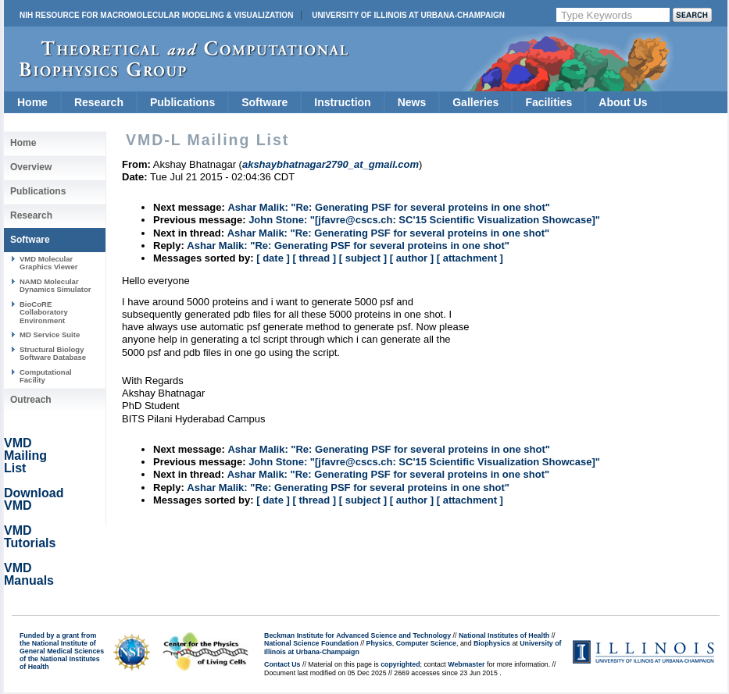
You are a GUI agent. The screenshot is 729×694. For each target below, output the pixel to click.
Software (264, 102)
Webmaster (466, 664)
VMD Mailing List (25, 455)
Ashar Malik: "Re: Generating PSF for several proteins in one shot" (388, 207)
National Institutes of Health (504, 635)
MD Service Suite (50, 334)
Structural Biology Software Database (53, 353)
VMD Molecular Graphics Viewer (48, 262)
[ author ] (412, 258)
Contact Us (282, 664)
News (412, 102)
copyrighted (400, 664)
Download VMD (33, 499)
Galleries (475, 102)
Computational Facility (46, 376)
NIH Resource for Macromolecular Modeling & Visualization (156, 15)
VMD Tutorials (29, 537)
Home (32, 102)
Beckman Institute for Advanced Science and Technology (357, 635)
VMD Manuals (29, 574)
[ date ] (273, 258)
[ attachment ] (470, 258)
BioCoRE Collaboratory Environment (44, 312)
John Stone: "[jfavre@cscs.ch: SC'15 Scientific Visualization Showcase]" (424, 220)
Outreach (31, 399)
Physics (379, 643)
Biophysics (491, 643)
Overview (31, 167)
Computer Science (426, 643)
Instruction (342, 102)
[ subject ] (363, 258)
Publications (182, 102)
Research (98, 102)
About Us (623, 102)
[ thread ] (314, 258)
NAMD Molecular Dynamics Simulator (55, 285)
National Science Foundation (311, 643)
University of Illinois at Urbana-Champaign (408, 15)
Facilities (548, 102)
